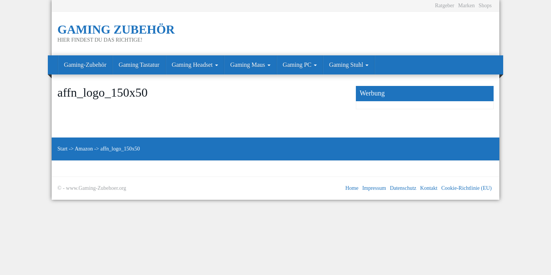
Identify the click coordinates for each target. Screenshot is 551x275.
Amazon (84, 149)
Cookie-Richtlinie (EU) (466, 188)
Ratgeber (445, 5)
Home (351, 188)
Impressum (374, 188)
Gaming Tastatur (139, 64)
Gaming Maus (250, 64)
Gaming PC (300, 64)
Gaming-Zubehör (85, 64)
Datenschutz (403, 188)
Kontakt (428, 188)
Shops (485, 5)
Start (62, 149)
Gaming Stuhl (348, 64)
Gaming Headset (195, 64)
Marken (466, 5)
